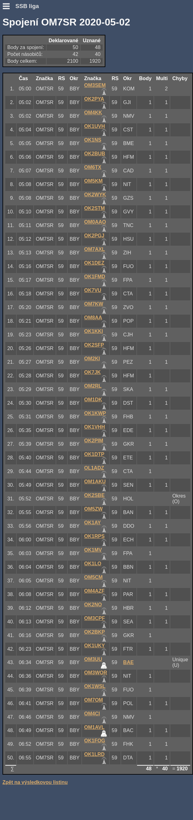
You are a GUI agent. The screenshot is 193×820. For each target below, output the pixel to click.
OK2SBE (94, 495)
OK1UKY (94, 645)
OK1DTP (94, 454)
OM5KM (93, 181)
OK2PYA (94, 99)
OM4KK (93, 112)
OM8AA (93, 317)
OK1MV (93, 550)
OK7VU (92, 290)
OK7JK (92, 372)
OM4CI (92, 713)
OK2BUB (94, 153)
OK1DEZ (94, 263)
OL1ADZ (94, 468)
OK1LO (92, 563)
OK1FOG (94, 740)
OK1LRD (94, 754)
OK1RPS (94, 536)
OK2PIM (93, 440)
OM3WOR (95, 672)
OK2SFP (94, 345)
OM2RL (93, 386)
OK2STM (94, 208)
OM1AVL (94, 727)
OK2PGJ (94, 235)
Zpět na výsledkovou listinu (35, 782)
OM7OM (93, 700)
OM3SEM (95, 85)
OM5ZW (93, 509)
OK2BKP (94, 632)
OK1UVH (94, 126)
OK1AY (92, 522)
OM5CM (93, 577)
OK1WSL (94, 686)
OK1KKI (93, 331)
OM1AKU (95, 481)
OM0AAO (95, 222)
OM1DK (93, 399)
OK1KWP (95, 413)
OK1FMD (94, 276)
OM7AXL (94, 249)
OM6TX (92, 167)
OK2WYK (95, 194)
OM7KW (93, 304)
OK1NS (92, 140)
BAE (128, 662)
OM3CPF (94, 618)
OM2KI (92, 358)
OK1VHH (94, 427)
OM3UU (93, 659)
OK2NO (93, 604)
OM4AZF (94, 591)
